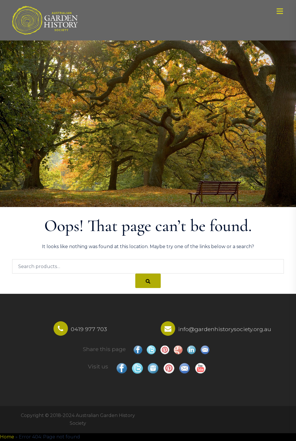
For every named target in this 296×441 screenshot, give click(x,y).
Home (7, 437)
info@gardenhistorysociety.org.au (224, 329)
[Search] (148, 281)
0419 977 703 (89, 329)
